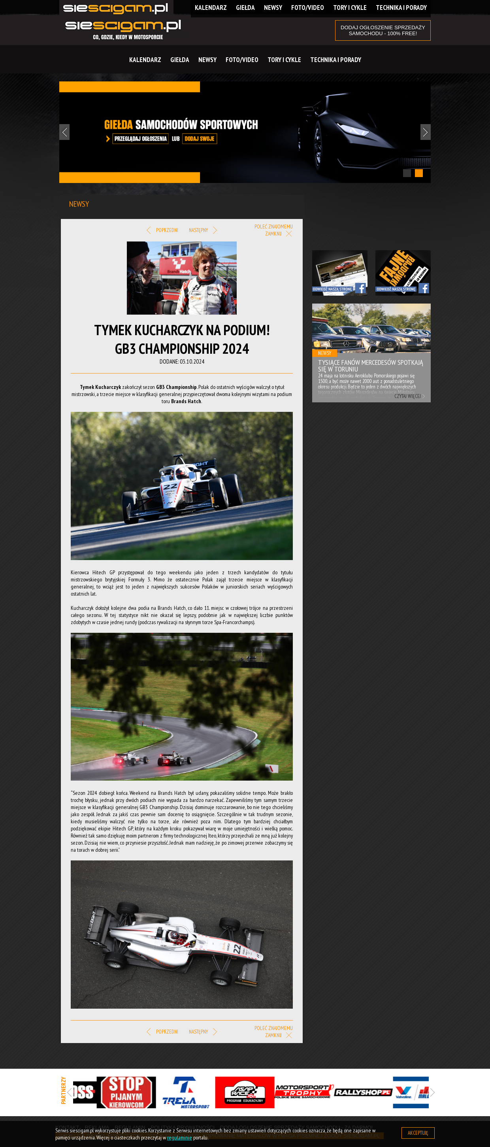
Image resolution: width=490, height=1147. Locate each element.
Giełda (179, 59)
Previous (64, 132)
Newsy (207, 59)
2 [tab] (419, 173)
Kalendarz (145, 59)
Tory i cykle (284, 59)
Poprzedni (162, 230)
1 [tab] (407, 173)
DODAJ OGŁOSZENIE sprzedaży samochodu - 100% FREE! (383, 30)
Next (425, 132)
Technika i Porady (335, 59)
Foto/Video (242, 59)
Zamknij (279, 234)
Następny (203, 230)
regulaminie (179, 1137)
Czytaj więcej (407, 396)
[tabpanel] (245, 132)
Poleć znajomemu (273, 226)
